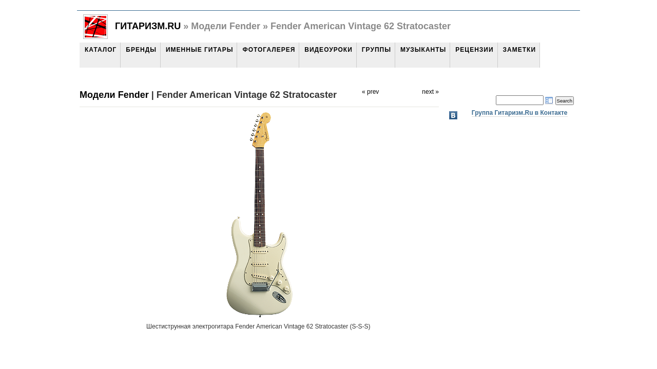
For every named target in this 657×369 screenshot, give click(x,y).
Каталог (101, 49)
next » (430, 91)
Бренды (141, 49)
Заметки (519, 49)
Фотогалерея (268, 49)
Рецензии (474, 49)
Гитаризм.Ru (148, 26)
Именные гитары (199, 49)
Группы (376, 49)
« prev (370, 91)
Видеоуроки (328, 49)
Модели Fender (114, 95)
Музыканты (423, 49)
